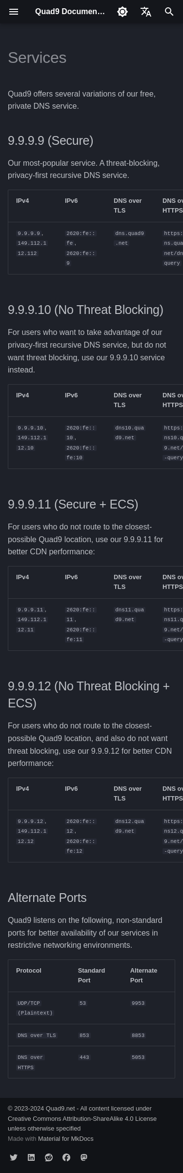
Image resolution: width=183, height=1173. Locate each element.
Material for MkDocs (66, 1138)
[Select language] (146, 11)
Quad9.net (60, 1108)
